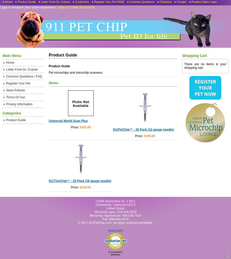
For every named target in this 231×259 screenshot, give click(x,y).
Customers (82, 1)
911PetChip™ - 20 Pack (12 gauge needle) (143, 129)
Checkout (165, 1)
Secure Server (115, 230)
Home (9, 1)
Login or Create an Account (75, 7)
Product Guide (27, 1)
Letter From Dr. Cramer (55, 1)
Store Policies (15, 90)
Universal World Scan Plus (68, 121)
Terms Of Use (15, 97)
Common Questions (142, 1)
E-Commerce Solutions (115, 253)
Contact (181, 1)
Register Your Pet (18, 83)
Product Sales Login (204, 1)
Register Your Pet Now (205, 88)
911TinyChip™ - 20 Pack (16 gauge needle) (80, 181)
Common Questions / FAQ (24, 76)
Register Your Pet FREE (109, 1)
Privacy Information (19, 104)
